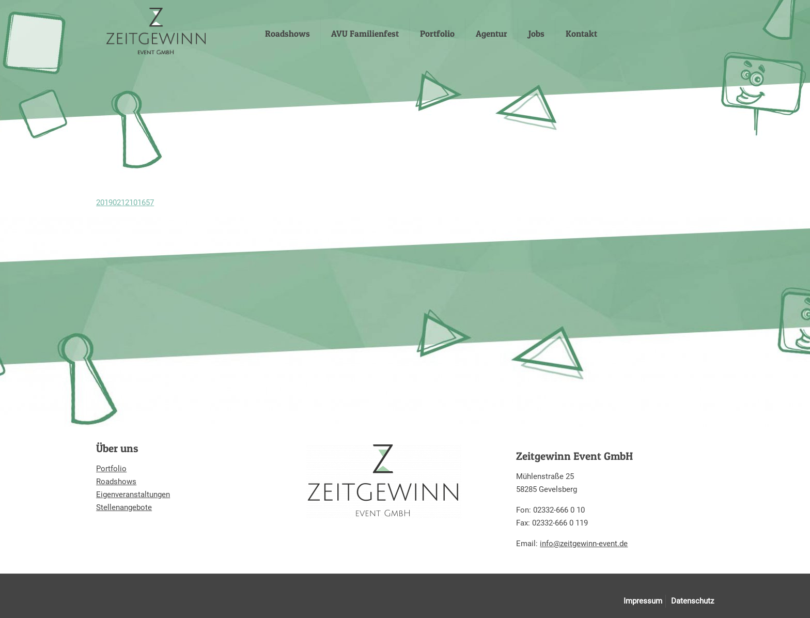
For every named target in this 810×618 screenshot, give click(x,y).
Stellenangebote (124, 507)
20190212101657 (125, 202)
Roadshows (116, 481)
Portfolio (111, 468)
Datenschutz (692, 601)
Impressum (643, 601)
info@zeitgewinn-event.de (584, 543)
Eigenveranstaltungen (133, 494)
